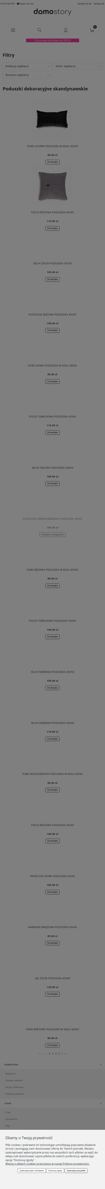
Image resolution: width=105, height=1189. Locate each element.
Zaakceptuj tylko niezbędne (31, 1170)
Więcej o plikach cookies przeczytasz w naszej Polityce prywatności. (47, 1164)
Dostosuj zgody (55, 1170)
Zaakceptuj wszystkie (76, 1170)
